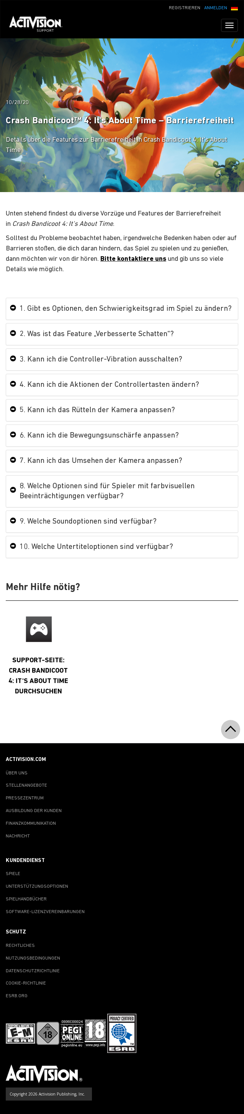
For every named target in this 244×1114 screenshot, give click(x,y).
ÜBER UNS (17, 773)
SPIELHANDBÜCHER (26, 899)
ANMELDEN (215, 8)
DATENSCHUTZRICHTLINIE (33, 971)
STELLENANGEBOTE (26, 785)
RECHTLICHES (20, 945)
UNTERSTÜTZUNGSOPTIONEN (37, 886)
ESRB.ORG (17, 996)
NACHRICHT (18, 836)
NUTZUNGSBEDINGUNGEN (33, 958)
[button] (234, 7)
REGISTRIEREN (184, 8)
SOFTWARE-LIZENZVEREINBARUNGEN (45, 912)
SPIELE (13, 874)
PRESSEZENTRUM (25, 798)
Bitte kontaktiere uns (133, 259)
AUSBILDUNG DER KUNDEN (34, 811)
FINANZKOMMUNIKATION (31, 823)
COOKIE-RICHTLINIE (26, 983)
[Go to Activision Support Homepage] (39, 25)
